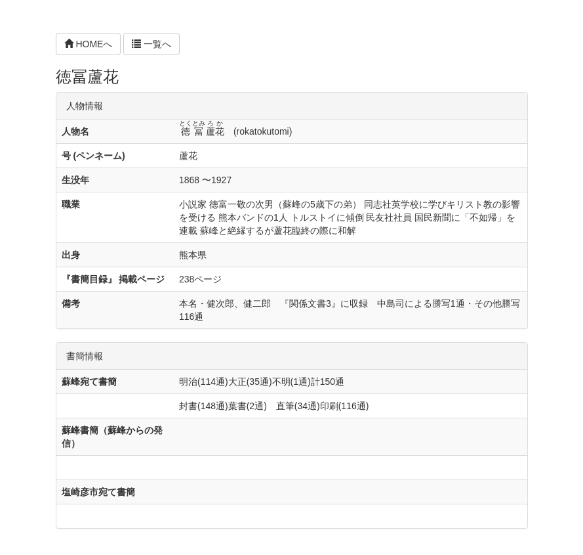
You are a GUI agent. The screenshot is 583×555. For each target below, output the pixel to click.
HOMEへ (88, 44)
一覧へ (151, 44)
